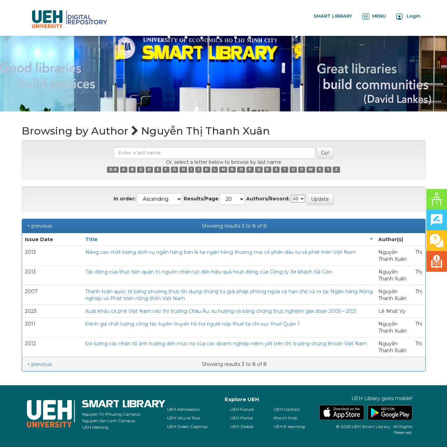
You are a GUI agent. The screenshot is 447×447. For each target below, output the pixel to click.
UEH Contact (287, 409)
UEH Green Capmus (187, 426)
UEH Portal (241, 417)
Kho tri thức (286, 417)
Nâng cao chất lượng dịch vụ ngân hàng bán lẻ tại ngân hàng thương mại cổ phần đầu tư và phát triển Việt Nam (220, 252)
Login (408, 16)
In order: (125, 199)
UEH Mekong (95, 427)
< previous (39, 226)
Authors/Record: (268, 199)
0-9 (113, 169)
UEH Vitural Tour (184, 417)
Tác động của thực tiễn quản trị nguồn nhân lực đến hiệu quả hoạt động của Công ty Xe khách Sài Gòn (208, 272)
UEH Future (242, 409)
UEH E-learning (289, 426)
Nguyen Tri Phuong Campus (111, 414)
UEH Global (241, 426)
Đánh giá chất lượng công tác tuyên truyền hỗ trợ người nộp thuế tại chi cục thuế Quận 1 (192, 324)
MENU (374, 16)
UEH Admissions (183, 409)
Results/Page (201, 199)
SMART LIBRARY (332, 16)
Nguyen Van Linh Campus (108, 420)
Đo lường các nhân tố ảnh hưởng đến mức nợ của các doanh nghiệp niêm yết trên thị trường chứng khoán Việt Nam (226, 343)
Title (91, 239)
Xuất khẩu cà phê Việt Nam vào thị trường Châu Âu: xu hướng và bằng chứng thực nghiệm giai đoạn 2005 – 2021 (221, 311)
